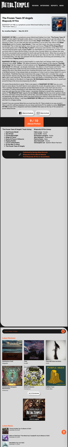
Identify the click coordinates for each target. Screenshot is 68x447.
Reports (54, 5)
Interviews (44, 5)
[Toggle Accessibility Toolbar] (63, 432)
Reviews (35, 5)
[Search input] (32, 331)
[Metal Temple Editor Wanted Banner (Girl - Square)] (34, 420)
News (61, 5)
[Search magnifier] (63, 331)
